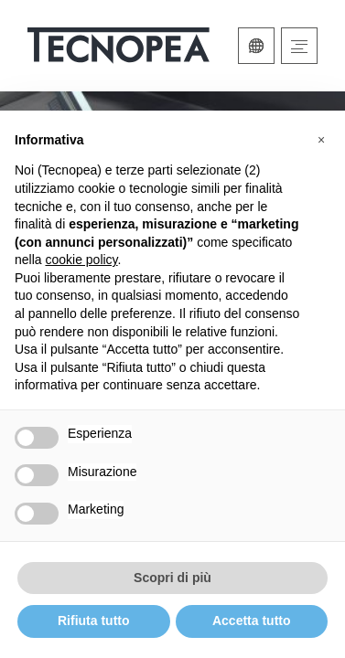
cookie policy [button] (81, 259)
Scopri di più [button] (172, 577)
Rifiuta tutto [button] (94, 620)
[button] (321, 139)
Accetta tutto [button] (251, 620)
